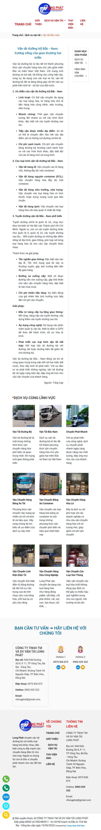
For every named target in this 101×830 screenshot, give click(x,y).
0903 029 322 (32, 689)
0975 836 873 (35, 683)
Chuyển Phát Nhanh (77, 431)
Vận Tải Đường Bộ (22, 431)
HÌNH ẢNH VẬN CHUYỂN (80, 72)
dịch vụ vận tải (32, 35)
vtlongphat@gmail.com (28, 699)
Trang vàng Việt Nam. (75, 825)
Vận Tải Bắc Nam (48, 431)
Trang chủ (17, 35)
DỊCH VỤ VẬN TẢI (79, 61)
